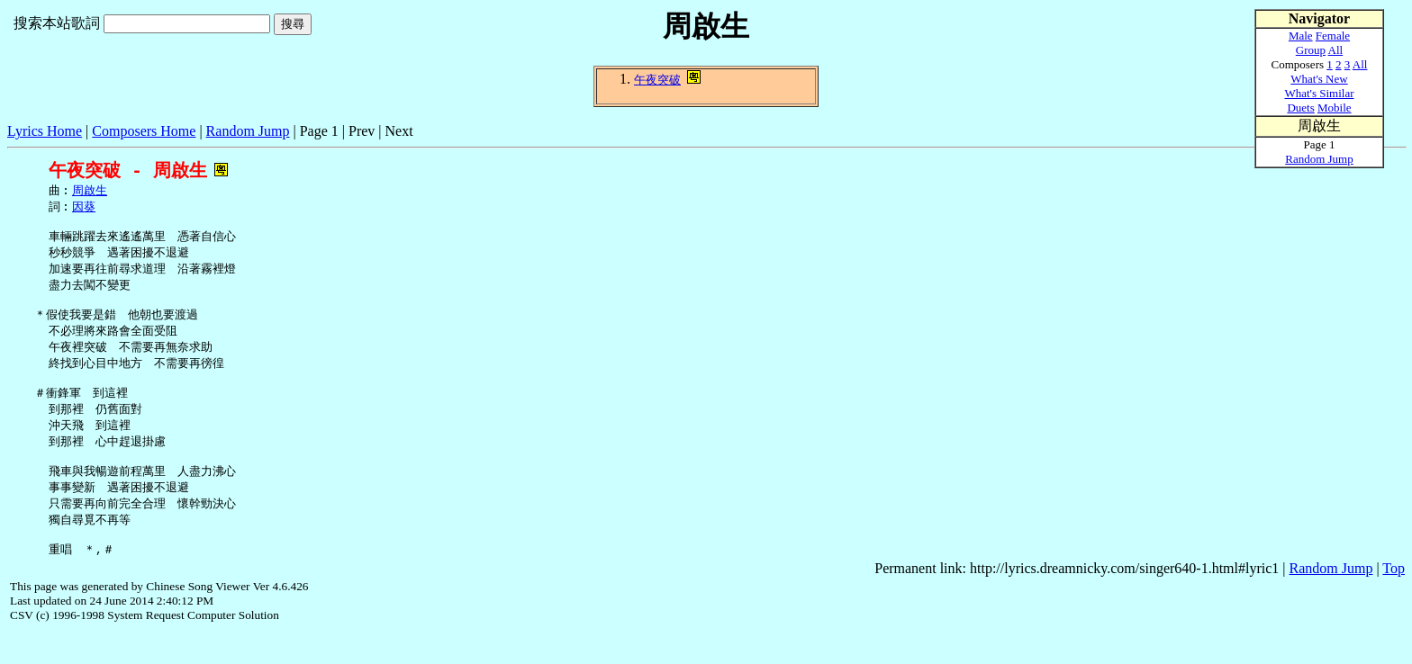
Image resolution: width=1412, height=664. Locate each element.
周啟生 (89, 192)
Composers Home (143, 131)
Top (1393, 599)
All (1336, 50)
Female (1333, 35)
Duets (1300, 107)
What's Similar (1318, 93)
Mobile (1334, 107)
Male (1301, 35)
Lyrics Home (44, 131)
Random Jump (248, 131)
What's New (1318, 78)
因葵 (83, 209)
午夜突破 (657, 79)
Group (1311, 50)
